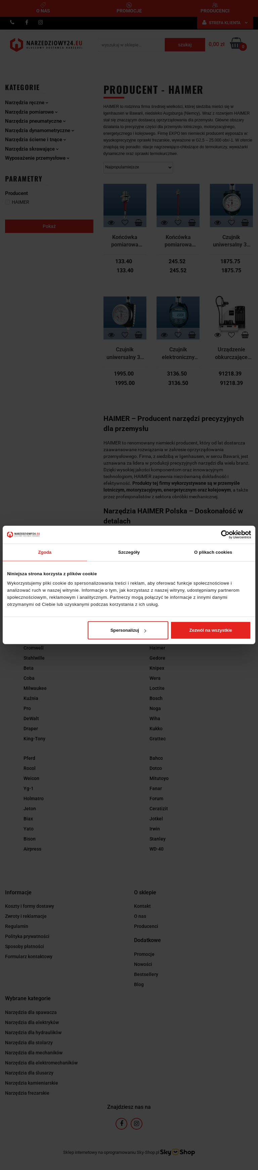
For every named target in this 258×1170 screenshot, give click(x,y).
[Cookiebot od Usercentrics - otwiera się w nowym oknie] (221, 534)
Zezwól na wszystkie (210, 630)
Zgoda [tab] (44, 551)
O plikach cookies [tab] (213, 551)
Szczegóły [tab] (129, 551)
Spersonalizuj (128, 630)
